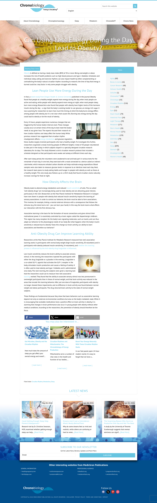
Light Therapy (115, 121)
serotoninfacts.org (112, 473)
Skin (111, 142)
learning (27, 276)
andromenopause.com (57, 470)
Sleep (53, 382)
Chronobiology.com (39, 7)
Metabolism (47, 382)
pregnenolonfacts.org (113, 470)
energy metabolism (47, 139)
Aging (112, 78)
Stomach (113, 149)
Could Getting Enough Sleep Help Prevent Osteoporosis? (35, 422)
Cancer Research (116, 85)
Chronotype (114, 100)
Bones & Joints (115, 82)
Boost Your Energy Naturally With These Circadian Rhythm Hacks (87, 344)
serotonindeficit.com (56, 473)
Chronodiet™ (115, 96)
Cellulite (113, 93)
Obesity (27, 73)
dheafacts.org (82, 470)
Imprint (105, 496)
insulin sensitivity (73, 188)
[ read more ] (37, 365)
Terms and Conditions (94, 496)
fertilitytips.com (27, 473)
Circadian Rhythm (37, 382)
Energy (112, 107)
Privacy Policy (80, 496)
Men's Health (115, 128)
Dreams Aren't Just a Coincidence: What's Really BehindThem (76, 422)
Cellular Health (115, 89)
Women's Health (116, 156)
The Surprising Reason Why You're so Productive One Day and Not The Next (119, 422)
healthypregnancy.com (29, 470)
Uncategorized (115, 153)
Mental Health (115, 132)
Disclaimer (70, 496)
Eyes (112, 110)
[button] (37, 317)
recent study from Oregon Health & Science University (51, 97)
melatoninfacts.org (84, 473)
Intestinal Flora (116, 117)
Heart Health (115, 114)
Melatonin (114, 124)
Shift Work (114, 139)
